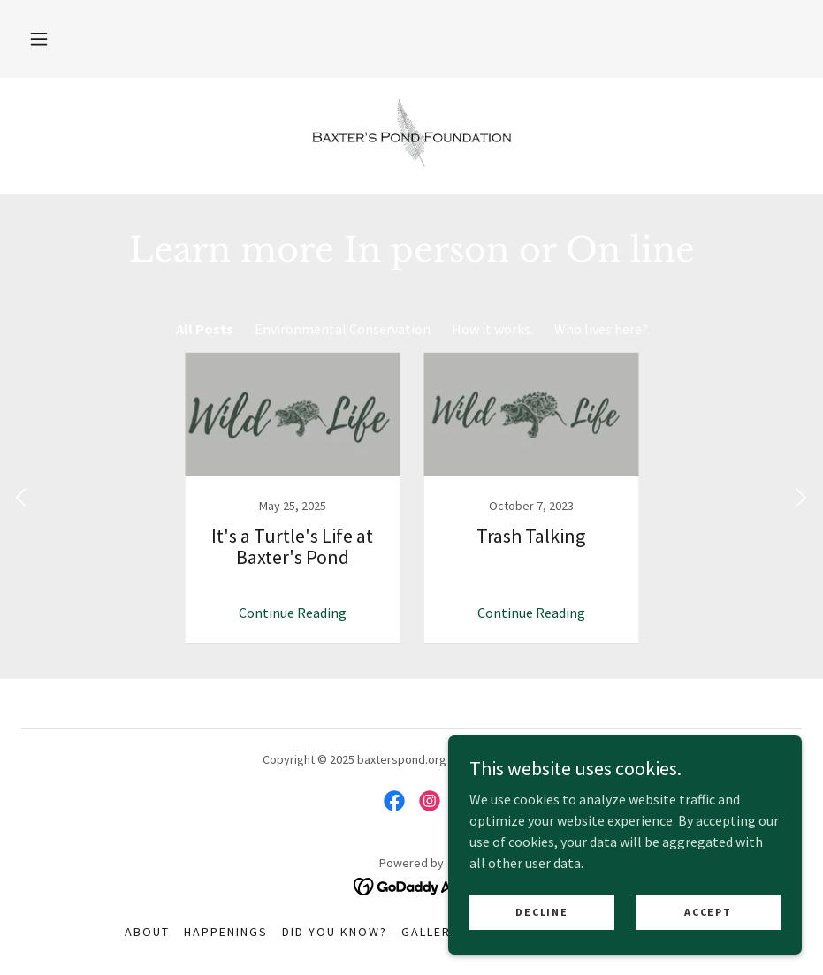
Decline (541, 911)
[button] (39, 39)
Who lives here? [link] (601, 329)
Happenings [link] (226, 932)
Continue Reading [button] (293, 612)
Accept (707, 911)
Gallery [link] (430, 932)
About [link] (147, 932)
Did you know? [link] (334, 932)
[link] (411, 134)
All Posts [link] (204, 329)
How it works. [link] (492, 329)
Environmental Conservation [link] (343, 329)
